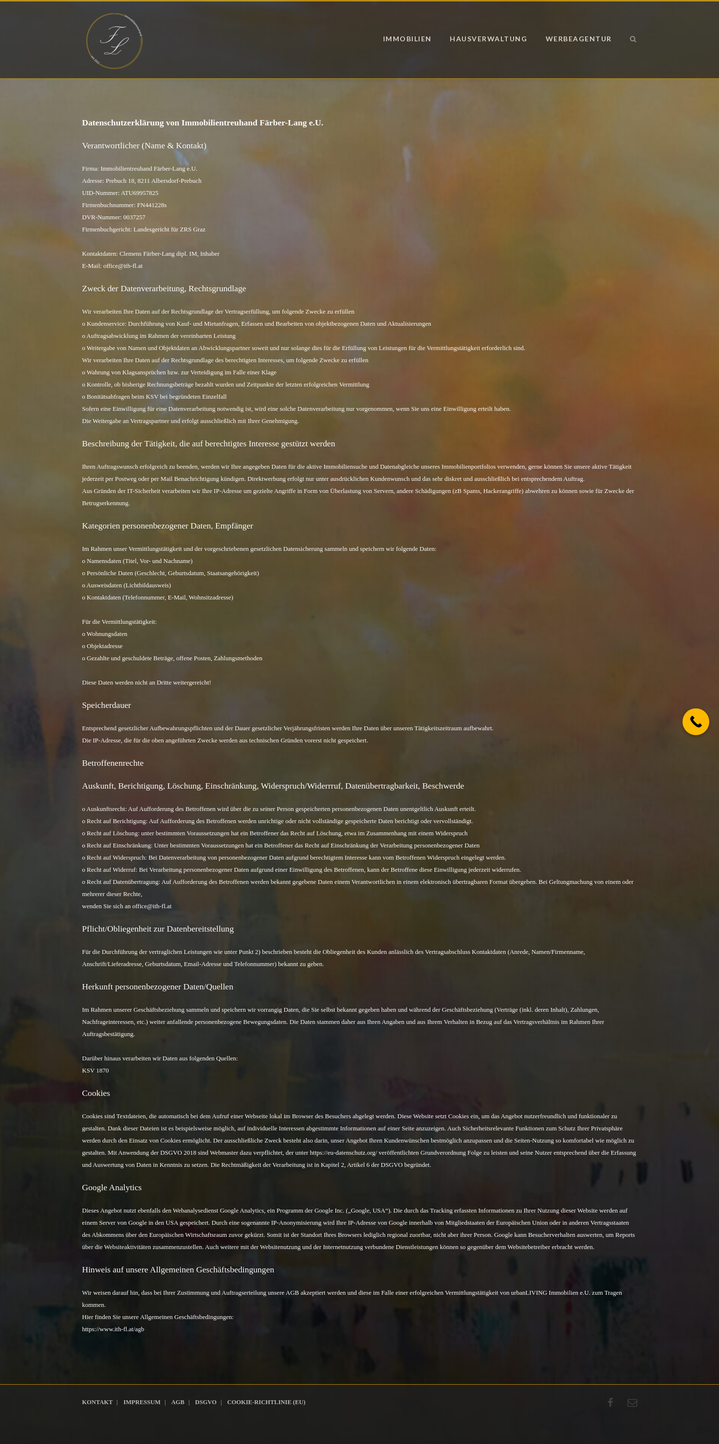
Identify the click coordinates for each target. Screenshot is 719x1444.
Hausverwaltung (488, 39)
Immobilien (407, 39)
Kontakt (97, 1402)
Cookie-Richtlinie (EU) (266, 1402)
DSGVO (206, 1402)
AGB (177, 1402)
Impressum (141, 1402)
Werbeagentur (579, 39)
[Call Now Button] (695, 721)
